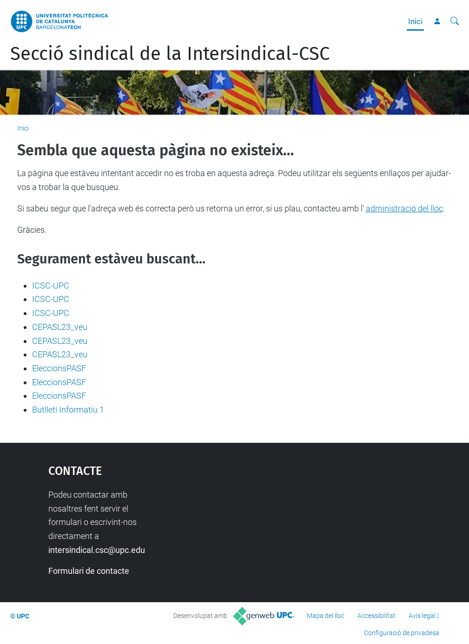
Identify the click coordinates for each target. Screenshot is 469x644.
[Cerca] (454, 21)
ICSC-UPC (50, 285)
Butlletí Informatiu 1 (68, 409)
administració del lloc (404, 208)
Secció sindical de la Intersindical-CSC (170, 54)
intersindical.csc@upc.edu (96, 550)
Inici (415, 21)
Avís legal (422, 615)
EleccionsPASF (59, 368)
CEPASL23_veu (59, 327)
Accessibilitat (376, 615)
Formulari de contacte (88, 571)
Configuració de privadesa (401, 633)
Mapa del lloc (325, 615)
